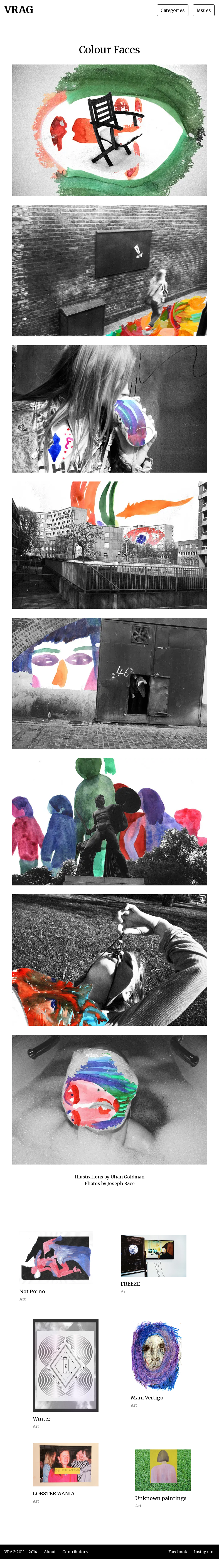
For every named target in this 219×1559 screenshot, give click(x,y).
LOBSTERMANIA (54, 1493)
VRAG (18, 10)
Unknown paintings (160, 1498)
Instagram (204, 1551)
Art (22, 1299)
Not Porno (32, 1291)
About (50, 1551)
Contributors (75, 1551)
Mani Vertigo (147, 1397)
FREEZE (130, 1284)
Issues (203, 10)
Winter (41, 1419)
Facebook (177, 1551)
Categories (173, 10)
